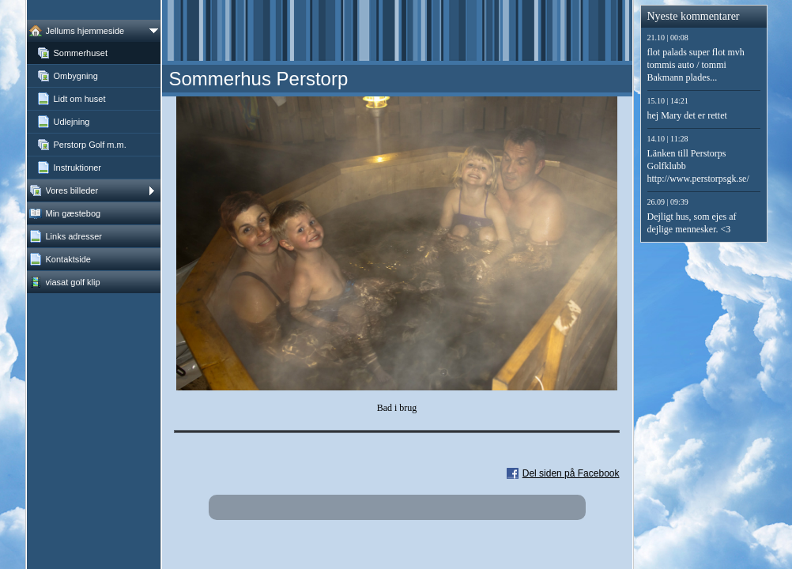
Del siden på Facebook (571, 473)
